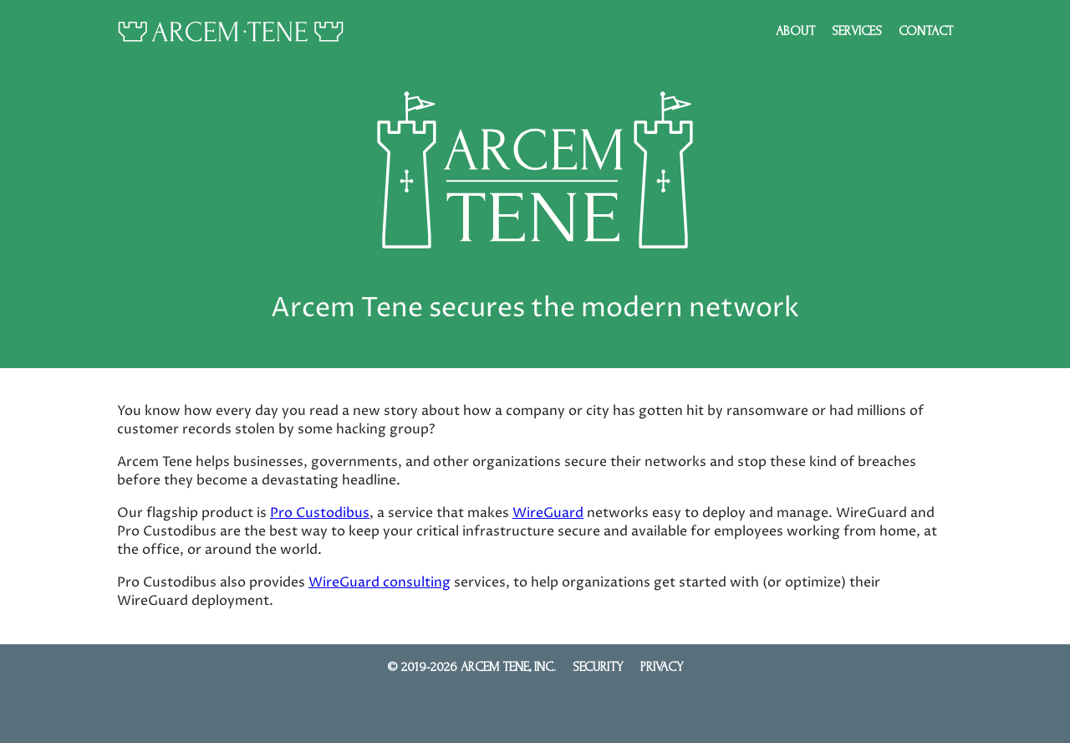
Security (598, 666)
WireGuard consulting (379, 582)
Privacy (662, 666)
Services (857, 30)
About (795, 30)
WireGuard (547, 513)
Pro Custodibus (319, 513)
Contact (926, 30)
